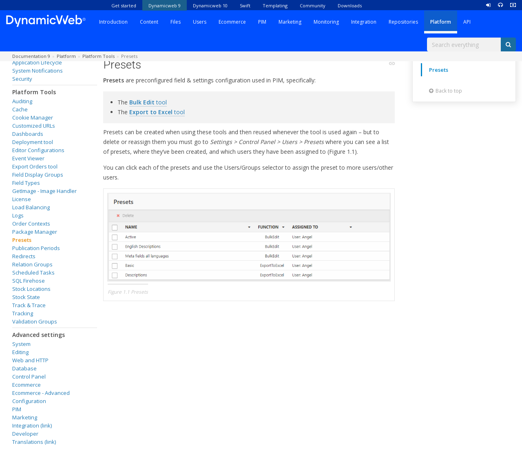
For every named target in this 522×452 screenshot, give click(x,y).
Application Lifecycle (37, 62)
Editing (20, 352)
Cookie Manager (32, 117)
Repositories (403, 21)
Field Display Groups (37, 174)
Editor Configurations (38, 150)
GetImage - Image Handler (44, 191)
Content (149, 21)
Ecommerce (232, 21)
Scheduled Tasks (33, 272)
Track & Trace (29, 305)
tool (148, 102)
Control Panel (29, 376)
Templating (275, 5)
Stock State (26, 297)
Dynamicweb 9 (164, 5)
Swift (245, 5)
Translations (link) (34, 441)
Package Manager (34, 231)
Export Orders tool (35, 166)
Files (175, 21)
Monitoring (326, 21)
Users (199, 21)
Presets (21, 240)
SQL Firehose (28, 280)
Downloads (350, 5)
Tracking (22, 313)
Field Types (26, 182)
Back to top (445, 90)
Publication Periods (36, 248)
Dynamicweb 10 (210, 5)
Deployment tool (32, 142)
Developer (25, 433)
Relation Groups (32, 264)
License (21, 199)
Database (24, 368)
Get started (123, 5)
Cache (20, 109)
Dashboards (27, 133)
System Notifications (37, 70)
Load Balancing (31, 207)
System (21, 344)
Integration (363, 21)
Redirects (23, 256)
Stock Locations (31, 288)
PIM (262, 21)
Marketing (290, 21)
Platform (440, 21)
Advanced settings (38, 335)
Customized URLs (33, 125)
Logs (18, 215)
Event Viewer (28, 158)
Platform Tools (34, 92)
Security (22, 78)
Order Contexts (31, 223)
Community (312, 5)
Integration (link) (32, 425)
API (467, 21)
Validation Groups (34, 321)
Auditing (22, 101)
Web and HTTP (30, 360)
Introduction (113, 21)
